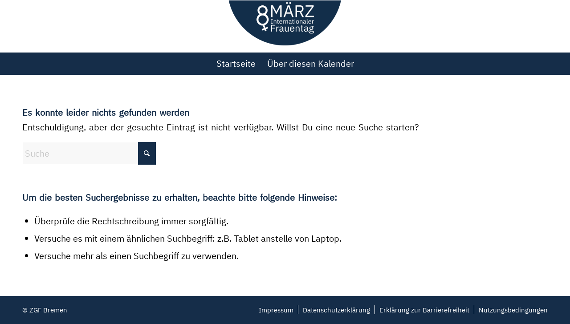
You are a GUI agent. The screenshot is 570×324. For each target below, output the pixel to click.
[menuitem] (236, 64)
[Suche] (89, 153)
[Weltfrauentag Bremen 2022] (285, 26)
